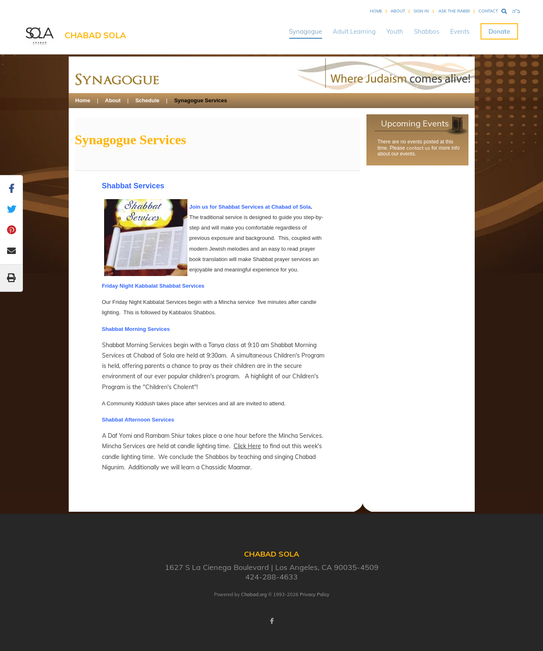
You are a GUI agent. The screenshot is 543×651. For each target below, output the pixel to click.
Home (376, 11)
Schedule (147, 100)
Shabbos (426, 31)
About (398, 11)
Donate (499, 31)
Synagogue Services (200, 100)
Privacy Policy (314, 594)
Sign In (420, 11)
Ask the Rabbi (454, 11)
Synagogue (305, 31)
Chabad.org (254, 594)
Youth (394, 31)
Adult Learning (354, 31)
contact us (418, 148)
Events (459, 31)
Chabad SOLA (95, 35)
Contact (488, 11)
